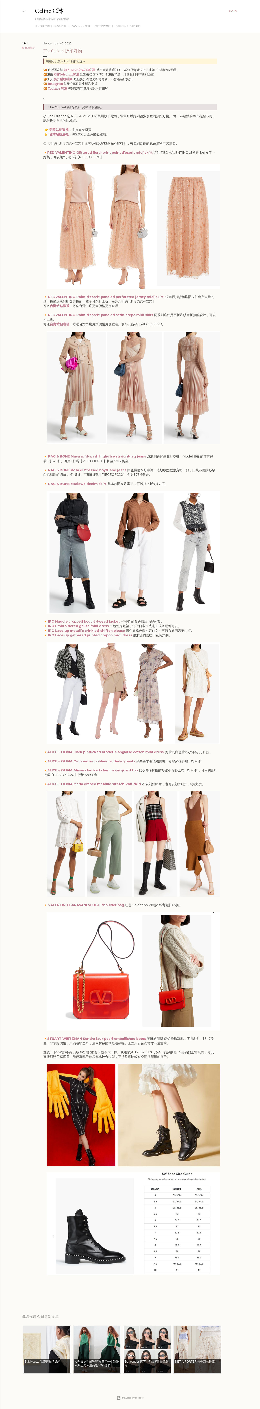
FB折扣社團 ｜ (43, 25)
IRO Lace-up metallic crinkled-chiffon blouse (86, 631)
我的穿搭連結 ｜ (103, 25)
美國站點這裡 (59, 130)
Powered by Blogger (130, 1398)
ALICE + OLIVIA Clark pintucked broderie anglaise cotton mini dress (105, 752)
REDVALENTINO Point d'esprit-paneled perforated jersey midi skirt (106, 297)
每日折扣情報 (28, 48)
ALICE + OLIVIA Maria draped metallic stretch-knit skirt (94, 784)
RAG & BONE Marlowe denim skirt (77, 484)
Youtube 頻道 (57, 88)
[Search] (233, 11)
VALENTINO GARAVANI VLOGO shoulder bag (86, 905)
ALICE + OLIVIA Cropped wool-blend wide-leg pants (91, 761)
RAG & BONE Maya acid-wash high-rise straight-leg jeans (97, 456)
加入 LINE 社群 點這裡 (79, 70)
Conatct (134, 25)
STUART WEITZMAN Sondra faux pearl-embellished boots (96, 1039)
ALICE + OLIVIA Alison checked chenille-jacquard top (92, 770)
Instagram (55, 84)
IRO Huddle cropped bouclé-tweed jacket (84, 621)
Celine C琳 (49, 11)
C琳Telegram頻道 (66, 74)
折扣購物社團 (63, 79)
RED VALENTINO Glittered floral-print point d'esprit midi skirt (100, 153)
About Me (120, 25)
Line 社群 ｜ (61, 25)
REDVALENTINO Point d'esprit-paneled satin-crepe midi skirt (100, 315)
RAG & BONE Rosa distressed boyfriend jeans (87, 470)
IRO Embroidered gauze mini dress (78, 626)
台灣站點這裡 (59, 134)
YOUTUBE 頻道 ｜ (81, 25)
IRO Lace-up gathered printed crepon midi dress (90, 635)
